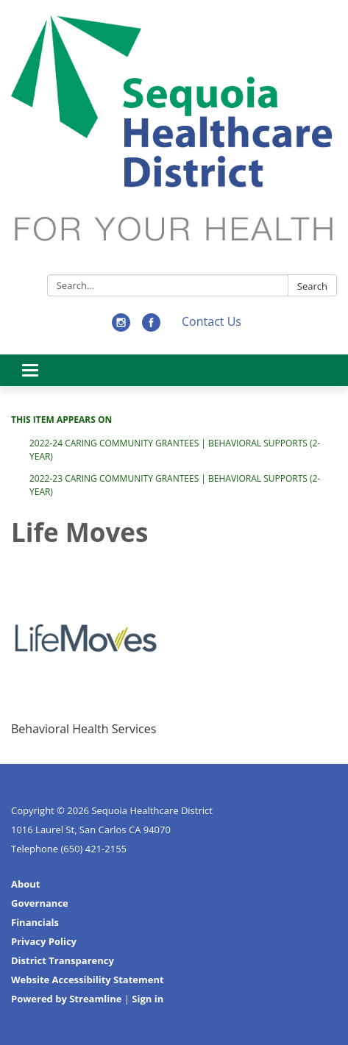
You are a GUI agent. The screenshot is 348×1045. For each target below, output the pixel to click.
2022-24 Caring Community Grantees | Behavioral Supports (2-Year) (174, 450)
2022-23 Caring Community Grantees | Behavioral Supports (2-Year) (174, 485)
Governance (39, 903)
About (25, 884)
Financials (35, 922)
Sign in (147, 998)
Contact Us (211, 321)
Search (312, 286)
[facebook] (151, 327)
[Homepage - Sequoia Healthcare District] (174, 140)
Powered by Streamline (66, 998)
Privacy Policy (44, 941)
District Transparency (62, 960)
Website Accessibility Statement (87, 979)
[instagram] (121, 327)
